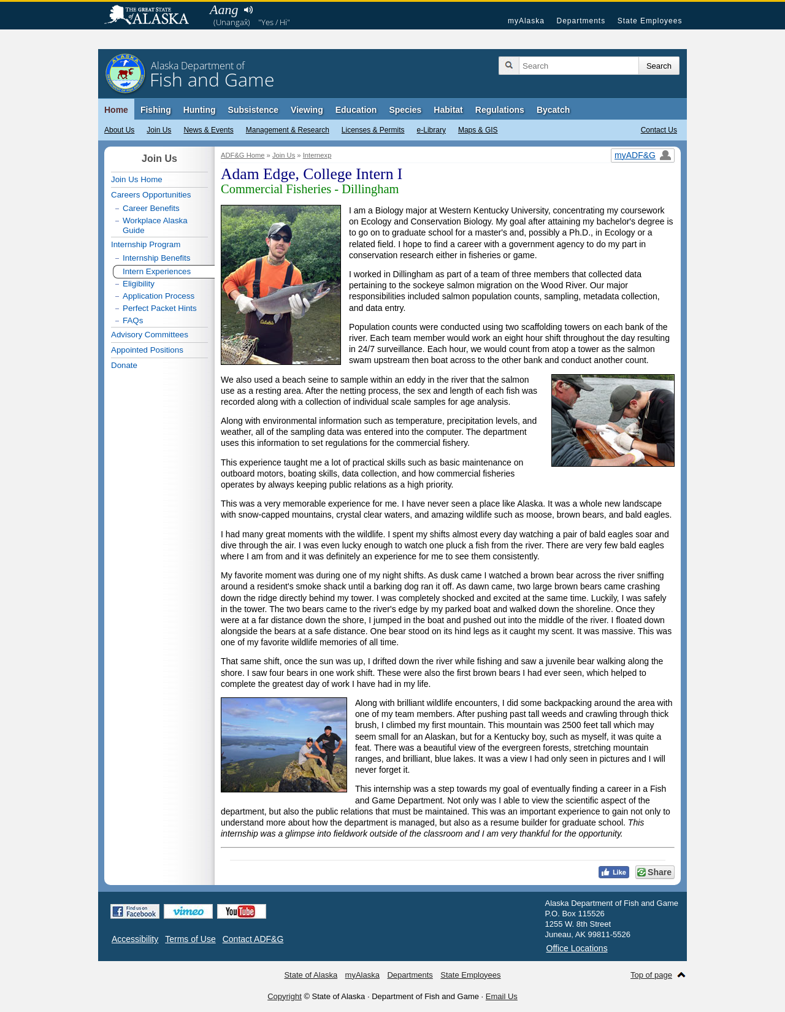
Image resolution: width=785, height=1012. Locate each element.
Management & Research (287, 130)
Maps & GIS (478, 130)
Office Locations (577, 948)
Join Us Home (137, 179)
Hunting (199, 110)
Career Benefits (151, 208)
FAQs (133, 320)
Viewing (307, 110)
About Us (119, 130)
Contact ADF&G (253, 939)
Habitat (448, 110)
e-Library (431, 130)
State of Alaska (152, 16)
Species (405, 110)
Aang (224, 9)
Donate (124, 365)
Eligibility (139, 283)
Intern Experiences (157, 271)
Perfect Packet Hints (160, 308)
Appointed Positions (147, 350)
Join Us (159, 130)
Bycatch (553, 110)
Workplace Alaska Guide (155, 225)
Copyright (284, 996)
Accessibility (135, 939)
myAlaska (526, 21)
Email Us (502, 996)
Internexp (317, 155)
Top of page (651, 974)
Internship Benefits (156, 258)
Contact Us (659, 130)
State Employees (650, 21)
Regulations (499, 110)
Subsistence (253, 110)
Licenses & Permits (373, 130)
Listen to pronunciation (248, 10)
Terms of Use (190, 939)
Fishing (155, 110)
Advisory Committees (149, 334)
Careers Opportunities (151, 194)
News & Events (208, 130)
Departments (580, 21)
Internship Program (145, 244)
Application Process (158, 296)
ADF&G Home (243, 155)
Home (116, 110)
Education (356, 110)
